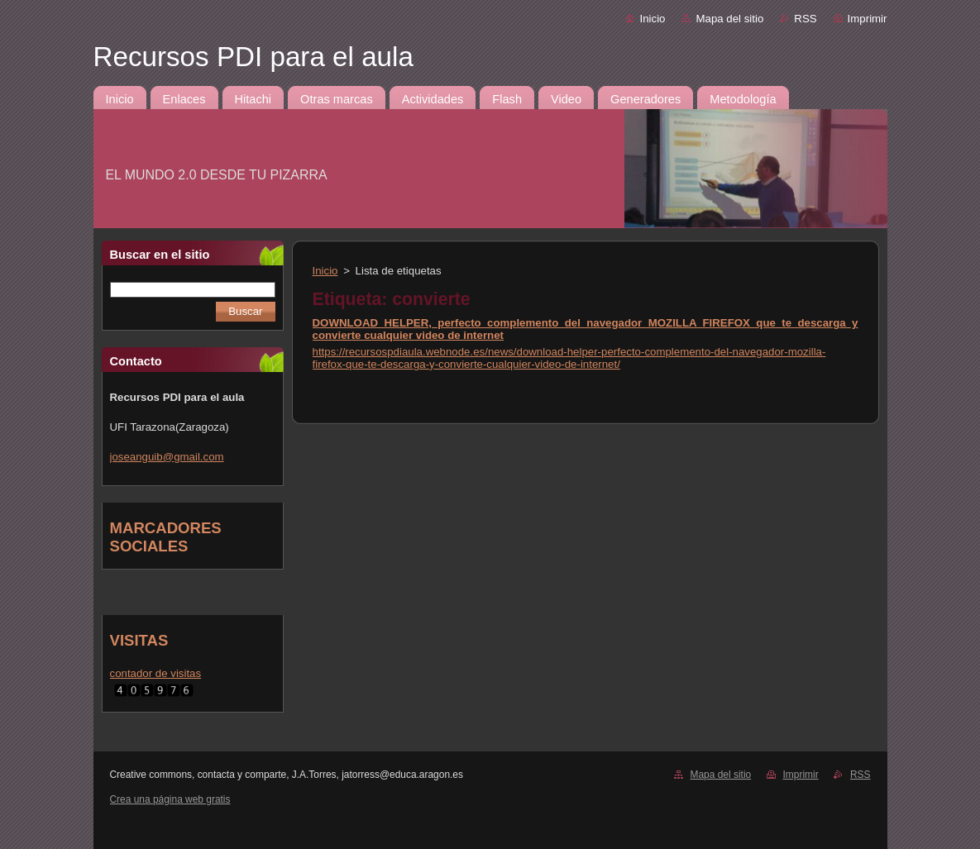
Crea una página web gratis (170, 799)
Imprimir (867, 18)
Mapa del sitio (729, 18)
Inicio (652, 18)
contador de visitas (156, 673)
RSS (805, 18)
